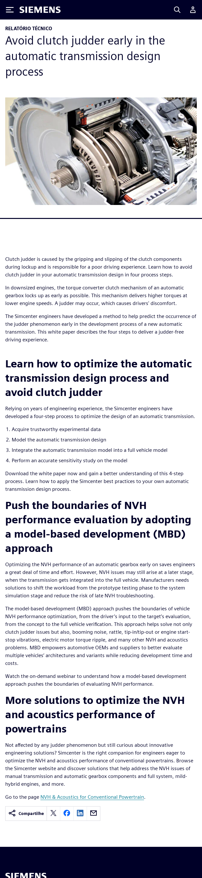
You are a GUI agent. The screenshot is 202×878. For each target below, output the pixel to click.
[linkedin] (80, 814)
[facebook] (66, 814)
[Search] (177, 9)
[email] (93, 814)
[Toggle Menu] (9, 9)
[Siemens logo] (40, 9)
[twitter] (53, 814)
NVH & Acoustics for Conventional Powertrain (92, 797)
